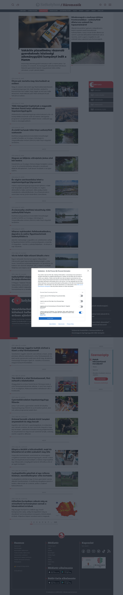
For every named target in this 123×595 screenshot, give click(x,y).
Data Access (61, 324)
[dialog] (61, 297)
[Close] (88, 271)
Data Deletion (52, 324)
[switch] (81, 296)
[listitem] (61, 292)
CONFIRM (50, 318)
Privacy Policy (70, 324)
